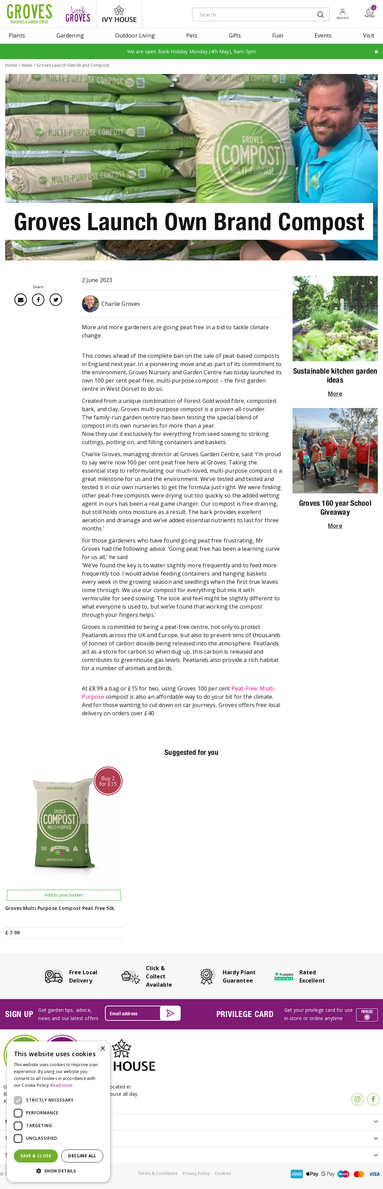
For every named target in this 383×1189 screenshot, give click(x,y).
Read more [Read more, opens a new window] (62, 1085)
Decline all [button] (82, 1156)
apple (312, 1174)
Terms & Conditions (158, 1173)
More (335, 393)
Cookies (223, 1173)
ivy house (119, 13)
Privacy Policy (196, 1173)
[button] (58, 1171)
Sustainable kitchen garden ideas (335, 375)
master (359, 1174)
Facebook (38, 299)
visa (374, 1174)
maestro (343, 1174)
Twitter (56, 299)
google (328, 1174)
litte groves (78, 13)
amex (297, 1174)
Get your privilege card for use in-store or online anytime (318, 1014)
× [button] (102, 1048)
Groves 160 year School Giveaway (335, 507)
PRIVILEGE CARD (245, 1014)
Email (20, 299)
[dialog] (58, 1111)
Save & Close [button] (35, 1156)
